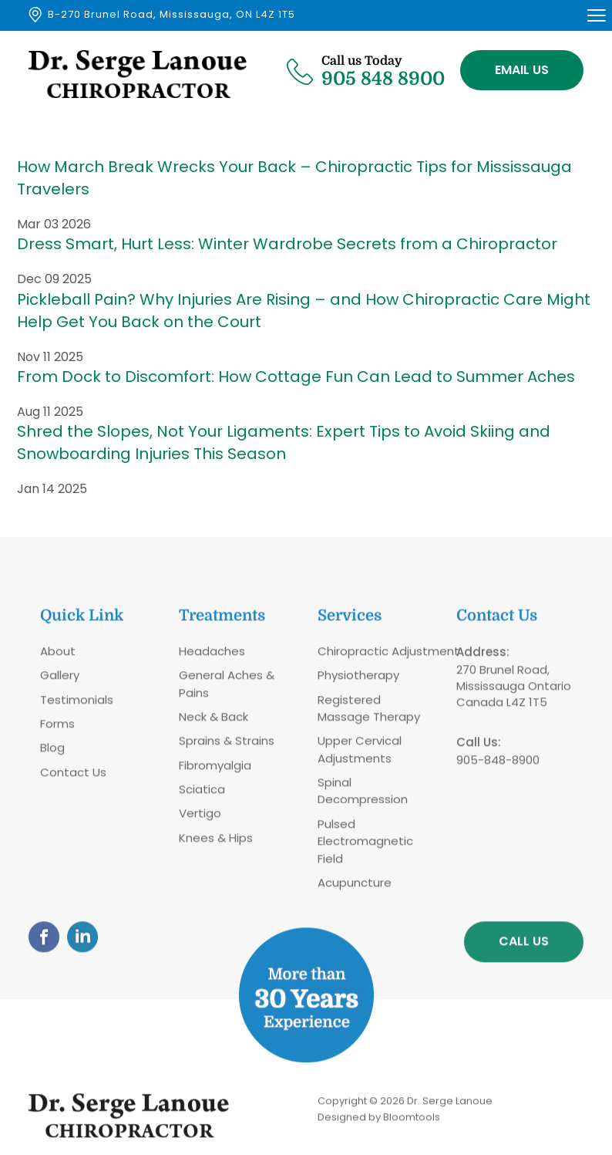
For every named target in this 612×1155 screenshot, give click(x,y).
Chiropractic (353, 656)
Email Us (522, 70)
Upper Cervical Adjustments (360, 755)
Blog (52, 753)
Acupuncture (355, 888)
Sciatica (202, 795)
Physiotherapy (358, 681)
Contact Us (73, 777)
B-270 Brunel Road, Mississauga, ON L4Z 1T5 (171, 14)
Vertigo (200, 819)
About (58, 656)
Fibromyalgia (215, 770)
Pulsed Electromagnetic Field (365, 847)
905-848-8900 (498, 765)
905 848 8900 (383, 70)
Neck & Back (213, 722)
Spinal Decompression (363, 796)
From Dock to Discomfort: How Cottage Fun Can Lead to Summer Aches (296, 376)
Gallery (59, 681)
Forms (57, 729)
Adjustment (423, 656)
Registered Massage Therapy (369, 713)
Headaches (212, 656)
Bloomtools (411, 1122)
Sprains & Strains (226, 746)
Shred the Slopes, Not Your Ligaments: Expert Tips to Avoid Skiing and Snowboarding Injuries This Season (283, 443)
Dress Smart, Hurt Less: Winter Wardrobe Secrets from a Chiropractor (287, 244)
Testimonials (76, 705)
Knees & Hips (216, 844)
